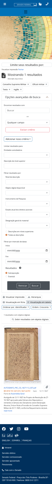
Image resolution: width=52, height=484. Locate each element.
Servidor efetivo (8, 453)
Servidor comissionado (12, 457)
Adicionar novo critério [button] (17, 139)
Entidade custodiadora (13, 150)
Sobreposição (13, 273)
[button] (40, 4)
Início (8, 245)
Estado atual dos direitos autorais (19, 209)
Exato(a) (11, 276)
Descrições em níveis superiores (20, 231)
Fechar (21, 69)
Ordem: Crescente (40, 307)
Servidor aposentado (11, 461)
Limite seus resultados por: (27, 65)
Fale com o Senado (11, 470)
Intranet (6, 448)
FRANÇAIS (27, 440)
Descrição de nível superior (14, 161)
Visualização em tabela (39, 302)
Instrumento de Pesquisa (16, 199)
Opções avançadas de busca (22, 97)
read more (8, 410)
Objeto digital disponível (15, 188)
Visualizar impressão (13, 297)
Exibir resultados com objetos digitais (30, 319)
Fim (7, 256)
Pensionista (7, 465)
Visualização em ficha (14, 302)
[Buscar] (28, 110)
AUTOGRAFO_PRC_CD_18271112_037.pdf (20, 388)
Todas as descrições (16, 235)
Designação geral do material (17, 220)
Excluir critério (27, 129)
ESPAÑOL (16, 440)
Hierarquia (34, 297)
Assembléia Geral (17, 393)
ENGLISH (6, 440)
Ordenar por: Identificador (15, 307)
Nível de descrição (13, 177)
